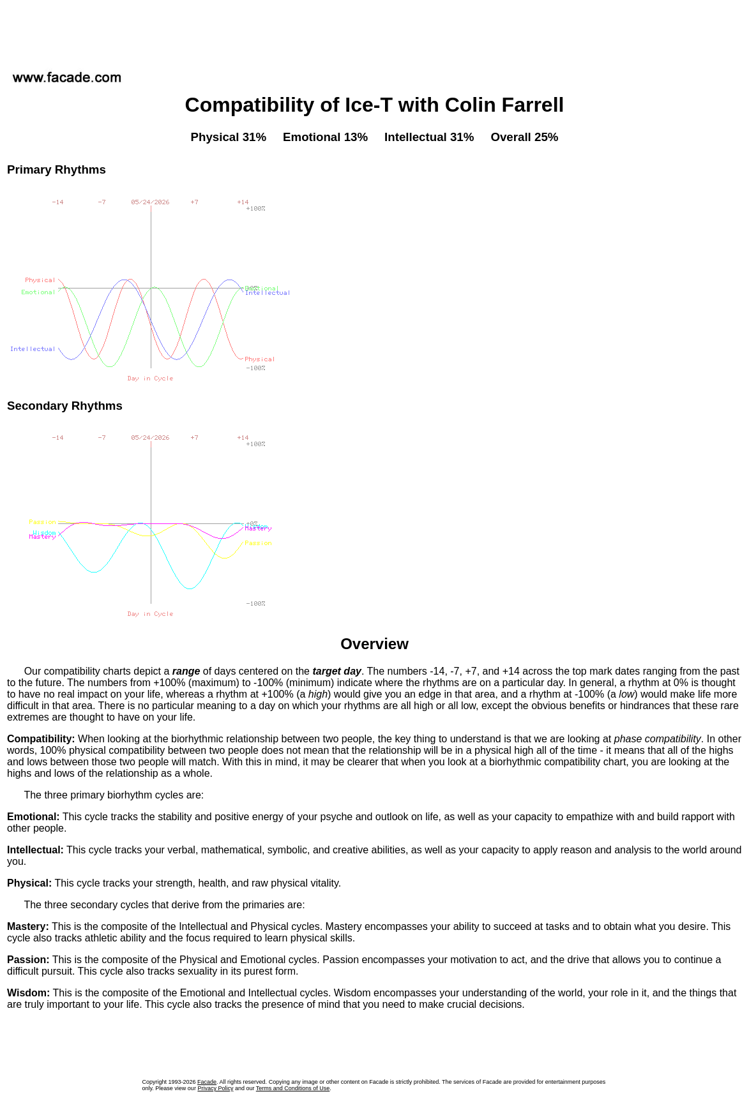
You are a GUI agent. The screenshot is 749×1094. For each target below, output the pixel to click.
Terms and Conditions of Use (293, 1088)
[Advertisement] (374, 31)
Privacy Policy (215, 1088)
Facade (206, 1082)
